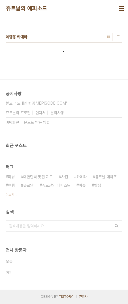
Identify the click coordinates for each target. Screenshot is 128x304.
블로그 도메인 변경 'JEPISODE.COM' (36, 103)
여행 (11, 185)
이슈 (82, 185)
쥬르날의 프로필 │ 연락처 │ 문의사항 (35, 113)
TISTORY (66, 297)
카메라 (81, 177)
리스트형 (118, 37)
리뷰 (11, 177)
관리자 (83, 297)
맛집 (97, 185)
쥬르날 (28, 185)
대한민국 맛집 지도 (38, 177)
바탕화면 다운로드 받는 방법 (28, 122)
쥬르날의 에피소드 (26, 8)
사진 (64, 177)
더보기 (10, 195)
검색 (116, 226)
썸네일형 (108, 37)
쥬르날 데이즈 (106, 177)
